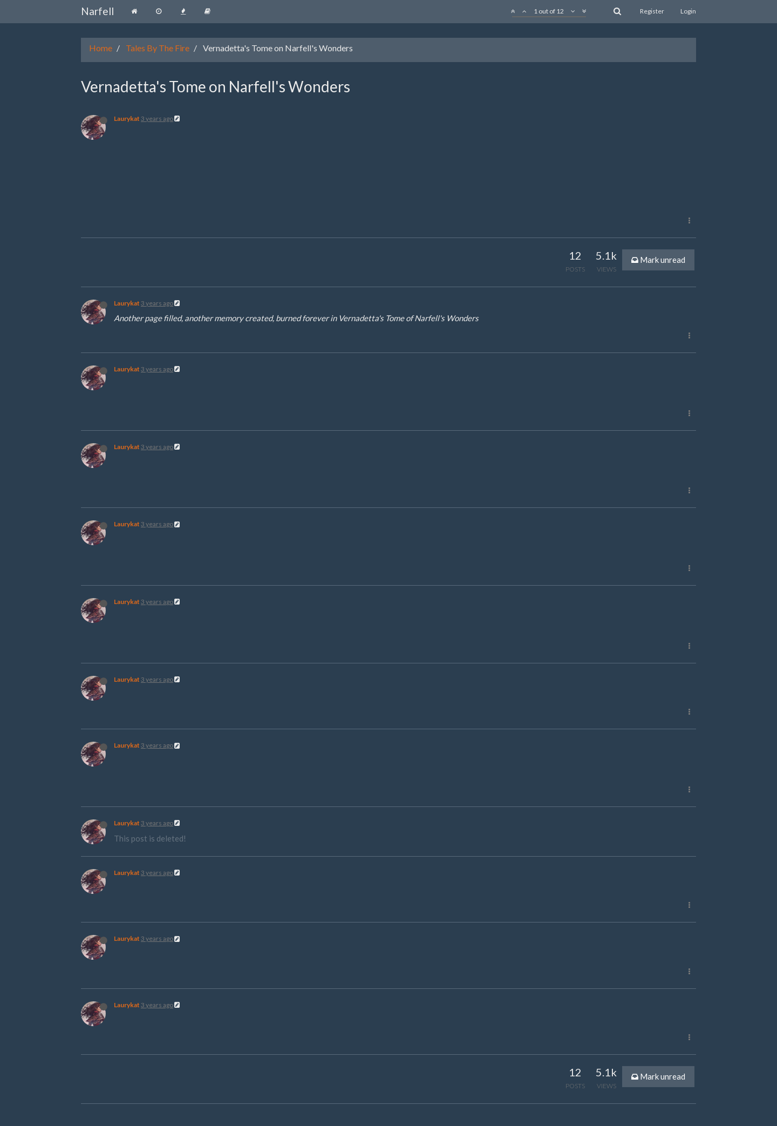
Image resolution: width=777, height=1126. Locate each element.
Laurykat (127, 118)
